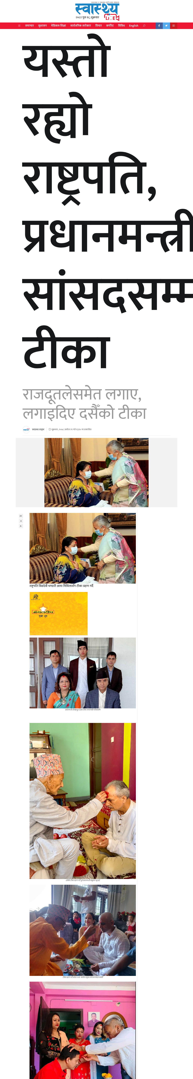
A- (21, 526)
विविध (121, 25)
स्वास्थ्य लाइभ (38, 430)
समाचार (29, 25)
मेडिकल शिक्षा (58, 25)
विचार (98, 25)
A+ (21, 516)
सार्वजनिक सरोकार (80, 25)
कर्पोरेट (110, 25)
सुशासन (42, 25)
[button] (19, 25)
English (133, 25)
